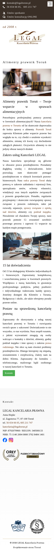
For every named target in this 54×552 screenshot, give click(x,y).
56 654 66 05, (12, 7)
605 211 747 (29, 7)
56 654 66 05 (12, 422)
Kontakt (9, 373)
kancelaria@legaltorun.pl (15, 426)
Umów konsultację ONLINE (20, 17)
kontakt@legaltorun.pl (17, 3)
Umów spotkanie (14, 13)
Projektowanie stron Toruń (27, 547)
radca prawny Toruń (34, 180)
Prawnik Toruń (43, 129)
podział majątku (42, 212)
